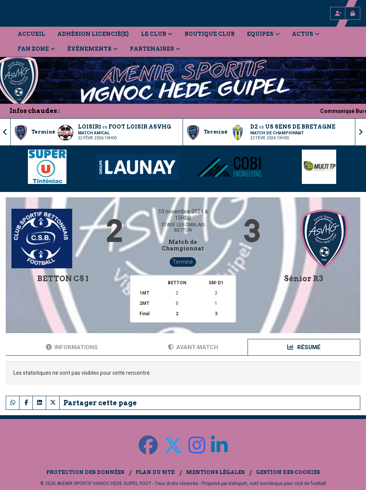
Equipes (263, 34)
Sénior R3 (303, 278)
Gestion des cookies (288, 472)
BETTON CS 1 (63, 278)
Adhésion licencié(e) (93, 34)
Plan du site (155, 472)
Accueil (31, 34)
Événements (92, 49)
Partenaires (155, 49)
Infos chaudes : (35, 110)
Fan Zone (36, 49)
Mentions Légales (215, 472)
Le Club (156, 34)
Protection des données (85, 472)
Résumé (304, 347)
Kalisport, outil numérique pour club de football (277, 483)
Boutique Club (210, 34)
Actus (305, 34)
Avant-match (193, 347)
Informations (72, 347)
